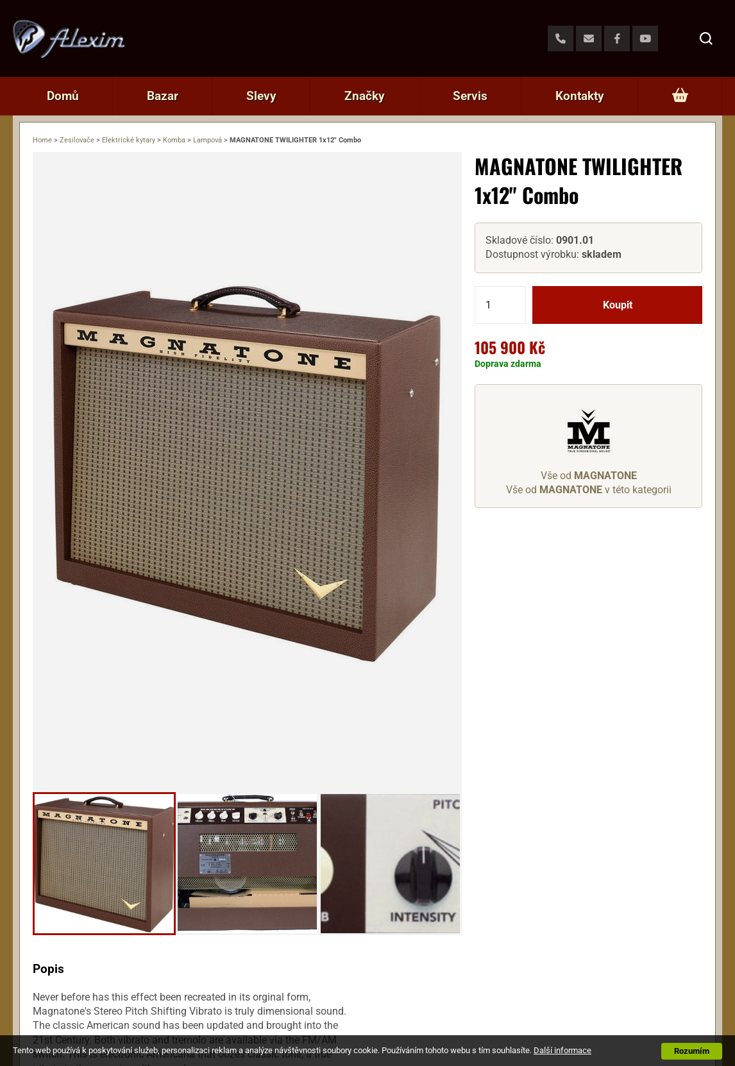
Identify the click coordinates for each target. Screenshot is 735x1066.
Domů (63, 96)
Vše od (589, 476)
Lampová (207, 140)
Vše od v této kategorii (589, 490)
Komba (174, 140)
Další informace (562, 1050)
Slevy (261, 96)
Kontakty (579, 96)
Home (42, 140)
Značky (364, 96)
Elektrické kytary (128, 140)
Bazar (162, 96)
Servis (470, 96)
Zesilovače (77, 140)
